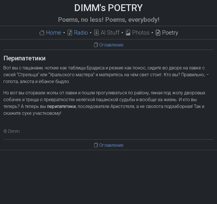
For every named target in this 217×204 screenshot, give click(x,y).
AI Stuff (110, 32)
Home (53, 32)
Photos (140, 32)
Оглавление (111, 45)
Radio (81, 32)
